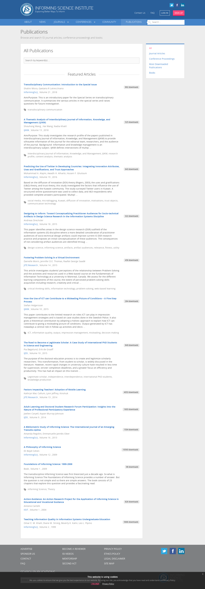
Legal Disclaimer (114, 559)
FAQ (153, 13)
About (28, 22)
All (150, 48)
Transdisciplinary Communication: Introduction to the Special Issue (60, 85)
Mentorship (69, 559)
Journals (60, 22)
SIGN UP (179, 13)
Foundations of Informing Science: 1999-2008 (48, 464)
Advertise (26, 549)
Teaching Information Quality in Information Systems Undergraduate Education (67, 519)
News (42, 22)
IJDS (26, 353)
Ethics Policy (112, 554)
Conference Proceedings (162, 59)
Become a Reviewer (73, 549)
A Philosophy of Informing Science (42, 447)
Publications (134, 22)
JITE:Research (31, 265)
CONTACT (25, 559)
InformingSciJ (31, 92)
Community (109, 22)
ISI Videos (68, 554)
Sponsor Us (27, 554)
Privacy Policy (113, 549)
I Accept (95, 584)
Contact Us (139, 13)
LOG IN (164, 13)
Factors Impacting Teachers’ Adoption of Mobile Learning (55, 390)
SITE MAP (109, 564)
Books (152, 73)
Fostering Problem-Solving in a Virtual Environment (51, 258)
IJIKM (26, 130)
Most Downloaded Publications (158, 66)
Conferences (84, 22)
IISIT (26, 510)
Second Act (69, 564)
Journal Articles (157, 54)
